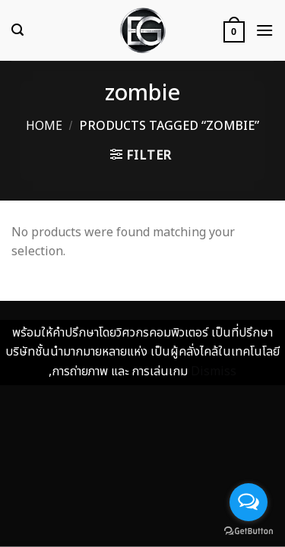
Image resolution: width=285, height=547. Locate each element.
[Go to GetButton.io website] (248, 531)
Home (44, 126)
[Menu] (264, 30)
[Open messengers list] (249, 502)
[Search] (17, 30)
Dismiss (213, 371)
